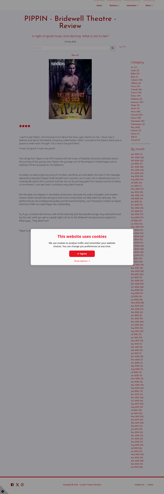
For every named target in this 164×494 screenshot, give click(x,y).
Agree (82, 253)
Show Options (82, 261)
